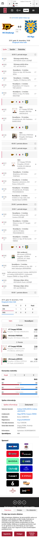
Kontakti (20, 507)
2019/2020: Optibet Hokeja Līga (21, 18)
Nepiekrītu (7, 534)
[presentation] (9, 3)
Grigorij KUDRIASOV (23, 420)
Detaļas (19, 510)
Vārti (10, 321)
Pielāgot (19, 534)
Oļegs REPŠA (21, 414)
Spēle (5, 49)
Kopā (6, 375)
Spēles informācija (10, 405)
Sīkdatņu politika (29, 507)
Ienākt (26, 10)
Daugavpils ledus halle (19, 42)
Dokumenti (29, 405)
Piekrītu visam (32, 534)
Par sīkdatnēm (31, 510)
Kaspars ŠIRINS (31, 414)
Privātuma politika (10, 507)
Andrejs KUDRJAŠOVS (24, 409)
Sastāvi (12, 49)
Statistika (21, 49)
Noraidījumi (29, 321)
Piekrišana (7, 510)
